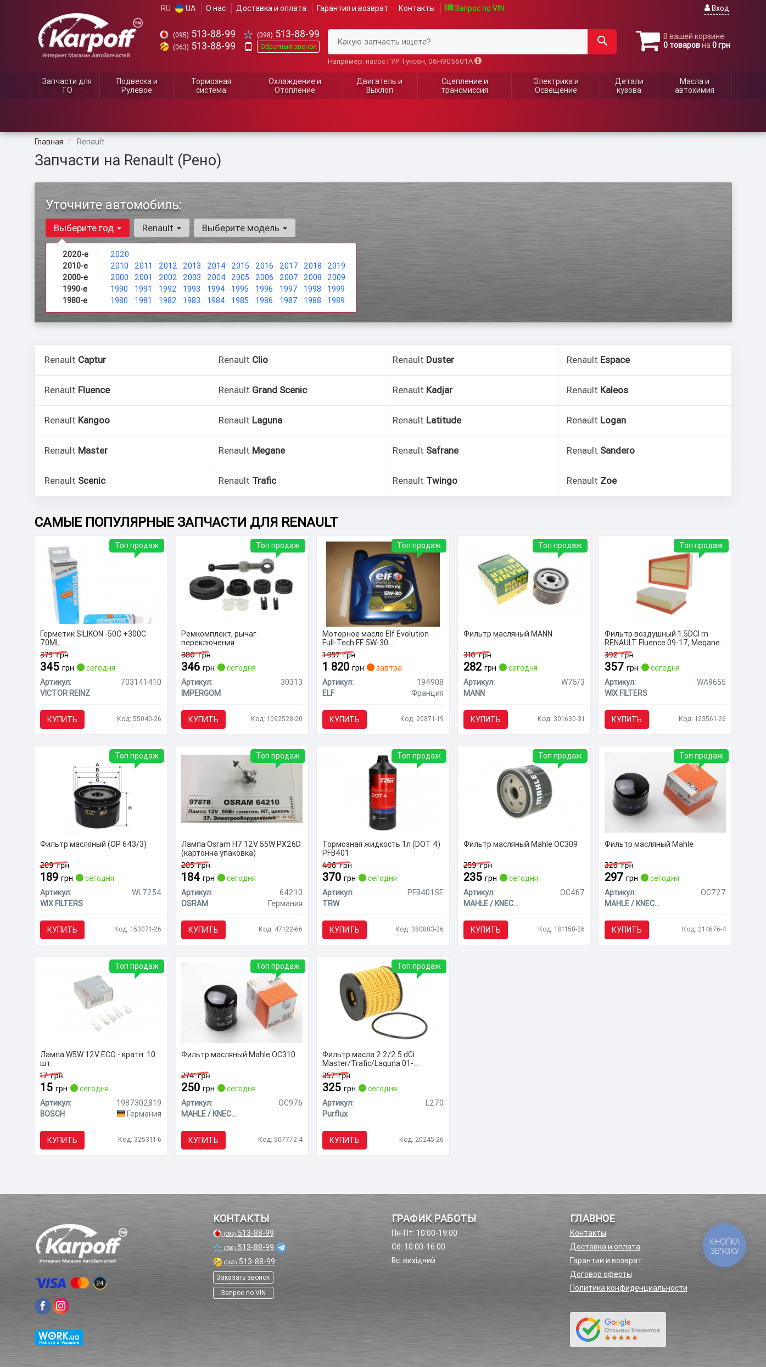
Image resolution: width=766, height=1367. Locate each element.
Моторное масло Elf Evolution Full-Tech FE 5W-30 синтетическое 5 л (375, 637)
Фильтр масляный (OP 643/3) (93, 844)
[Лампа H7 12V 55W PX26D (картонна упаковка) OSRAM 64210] (242, 789)
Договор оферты (601, 1274)
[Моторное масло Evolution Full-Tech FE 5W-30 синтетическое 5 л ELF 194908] (383, 583)
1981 (143, 300)
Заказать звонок (243, 1277)
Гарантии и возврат (606, 1260)
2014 (216, 266)
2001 (144, 277)
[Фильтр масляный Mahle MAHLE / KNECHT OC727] (665, 791)
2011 (144, 266)
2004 (216, 277)
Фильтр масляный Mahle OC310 (238, 1054)
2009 (336, 277)
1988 (312, 300)
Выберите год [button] (87, 228)
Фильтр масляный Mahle (649, 844)
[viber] (43, 1306)
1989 (336, 300)
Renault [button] (161, 228)
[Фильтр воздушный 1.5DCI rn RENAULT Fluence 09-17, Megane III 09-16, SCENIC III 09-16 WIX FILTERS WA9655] (665, 583)
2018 (313, 266)
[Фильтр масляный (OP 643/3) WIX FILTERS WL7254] (101, 794)
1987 (288, 300)
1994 (216, 289)
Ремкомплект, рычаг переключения (218, 637)
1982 (168, 300)
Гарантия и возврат (352, 8)
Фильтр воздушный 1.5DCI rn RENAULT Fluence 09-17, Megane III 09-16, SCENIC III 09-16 (662, 637)
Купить (62, 719)
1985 (240, 300)
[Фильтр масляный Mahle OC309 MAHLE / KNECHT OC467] (524, 791)
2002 (168, 277)
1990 (119, 289)
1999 (336, 289)
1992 (168, 289)
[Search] (602, 41)
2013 (192, 266)
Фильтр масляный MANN (507, 634)
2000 (119, 277)
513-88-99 (198, 33)
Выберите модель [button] (244, 228)
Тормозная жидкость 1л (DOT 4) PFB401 (381, 848)
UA (185, 8)
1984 (216, 300)
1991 (143, 289)
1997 (288, 289)
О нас (216, 8)
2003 (192, 277)
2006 (264, 277)
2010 (119, 266)
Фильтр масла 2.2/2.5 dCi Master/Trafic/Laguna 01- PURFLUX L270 (368, 1058)
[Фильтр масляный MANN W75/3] (524, 581)
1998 (312, 289)
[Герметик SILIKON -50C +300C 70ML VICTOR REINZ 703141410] (100, 582)
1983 (191, 300)
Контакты (417, 8)
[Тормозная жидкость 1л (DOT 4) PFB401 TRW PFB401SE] (383, 791)
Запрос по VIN (474, 8)
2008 (313, 277)
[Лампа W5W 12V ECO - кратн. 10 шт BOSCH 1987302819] (100, 1002)
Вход (717, 8)
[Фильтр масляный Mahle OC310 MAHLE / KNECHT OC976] (242, 1002)
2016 (264, 266)
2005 (240, 277)
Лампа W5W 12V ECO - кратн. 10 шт (97, 1058)
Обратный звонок (288, 46)
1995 (240, 289)
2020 (119, 254)
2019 (336, 266)
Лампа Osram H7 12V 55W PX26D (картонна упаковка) (241, 848)
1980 (119, 300)
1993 (191, 289)
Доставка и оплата (271, 8)
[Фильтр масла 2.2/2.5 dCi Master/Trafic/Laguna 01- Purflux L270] (383, 1002)
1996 (264, 289)
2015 (240, 266)
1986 (264, 300)
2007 (288, 277)
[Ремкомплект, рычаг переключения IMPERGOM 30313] (242, 583)
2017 (288, 266)
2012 (168, 266)
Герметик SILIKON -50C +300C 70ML (93, 637)
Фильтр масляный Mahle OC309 (520, 844)
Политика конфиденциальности (628, 1288)
